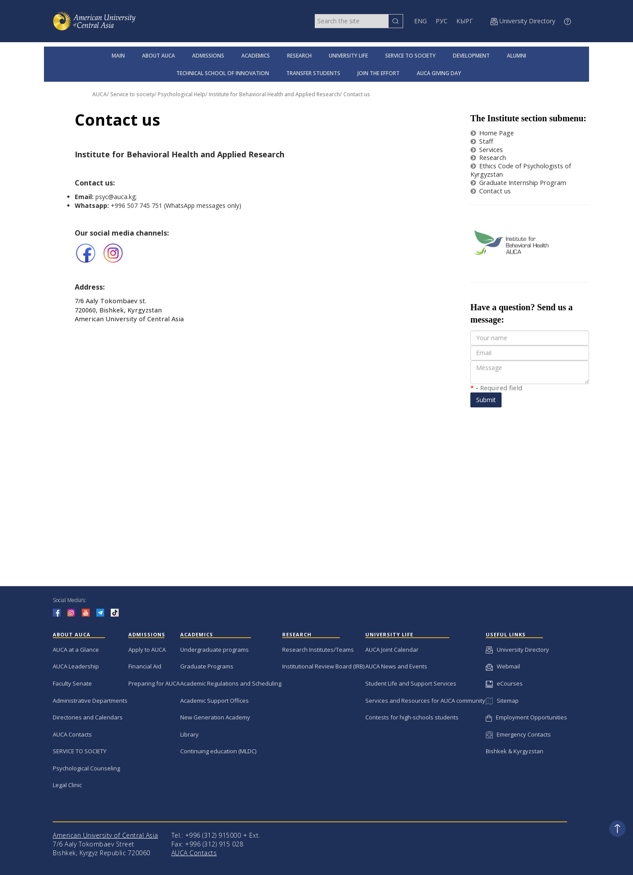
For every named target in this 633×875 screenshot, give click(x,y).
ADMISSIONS (208, 55)
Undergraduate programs (214, 650)
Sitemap (502, 700)
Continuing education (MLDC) (218, 751)
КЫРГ (464, 21)
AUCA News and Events (396, 666)
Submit (486, 400)
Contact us (356, 94)
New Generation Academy (215, 717)
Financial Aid (144, 666)
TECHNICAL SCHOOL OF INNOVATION (222, 73)
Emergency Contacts (518, 734)
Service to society (132, 94)
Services (486, 149)
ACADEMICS (255, 55)
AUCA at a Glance (76, 650)
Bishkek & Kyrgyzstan (514, 751)
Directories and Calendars (88, 717)
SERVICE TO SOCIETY (410, 55)
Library (189, 734)
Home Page (492, 133)
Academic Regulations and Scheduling (230, 683)
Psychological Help (181, 94)
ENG (420, 21)
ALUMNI (516, 55)
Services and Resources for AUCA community (425, 700)
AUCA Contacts (72, 734)
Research (488, 157)
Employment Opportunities (526, 717)
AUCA (99, 94)
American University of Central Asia (105, 835)
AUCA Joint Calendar (391, 650)
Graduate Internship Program (518, 182)
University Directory (517, 650)
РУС (441, 21)
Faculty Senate (72, 683)
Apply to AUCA (147, 650)
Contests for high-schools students (411, 717)
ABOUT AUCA (158, 55)
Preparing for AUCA (154, 683)
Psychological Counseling (86, 768)
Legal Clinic (67, 785)
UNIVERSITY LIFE (348, 55)
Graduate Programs (206, 666)
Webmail (503, 666)
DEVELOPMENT (471, 55)
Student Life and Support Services (410, 683)
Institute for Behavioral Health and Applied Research (274, 94)
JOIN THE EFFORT (378, 73)
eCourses (504, 683)
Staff (481, 141)
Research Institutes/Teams (318, 650)
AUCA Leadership (76, 666)
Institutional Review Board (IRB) (323, 666)
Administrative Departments (90, 700)
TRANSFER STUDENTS (313, 73)
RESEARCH (299, 55)
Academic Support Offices (214, 700)
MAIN (118, 55)
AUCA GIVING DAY (439, 73)
